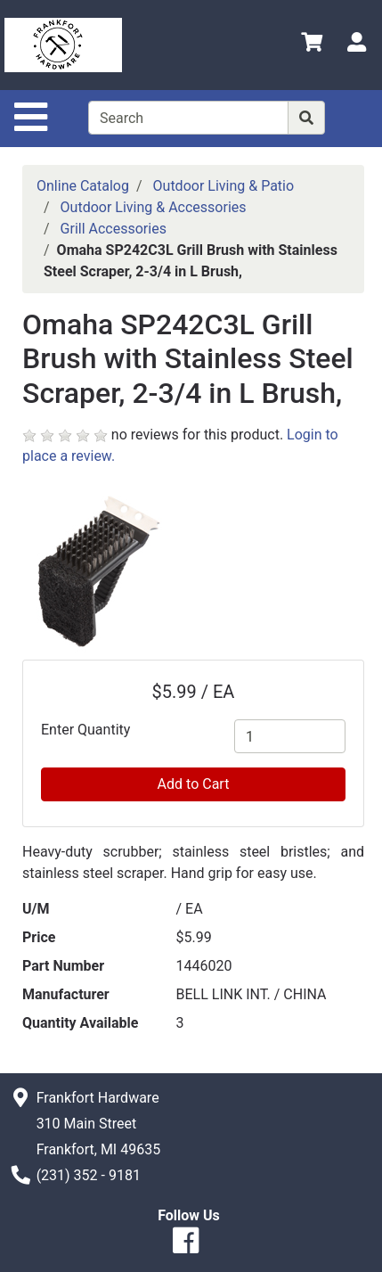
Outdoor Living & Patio (224, 185)
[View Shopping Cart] (311, 45)
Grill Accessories (114, 228)
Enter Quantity (85, 729)
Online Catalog (83, 185)
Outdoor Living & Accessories (154, 207)
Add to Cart (194, 784)
